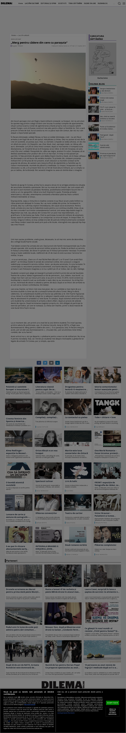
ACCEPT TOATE (112, 703)
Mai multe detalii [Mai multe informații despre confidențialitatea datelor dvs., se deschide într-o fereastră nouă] (29, 704)
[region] (63, 711)
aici (9, 721)
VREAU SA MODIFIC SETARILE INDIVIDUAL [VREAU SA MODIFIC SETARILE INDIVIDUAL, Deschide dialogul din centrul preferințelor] (112, 711)
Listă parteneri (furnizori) (65, 713)
